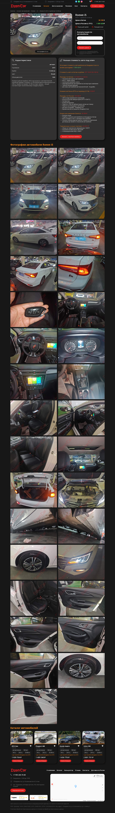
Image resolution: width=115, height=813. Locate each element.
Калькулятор (68, 770)
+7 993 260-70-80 (99, 1)
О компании (37, 6)
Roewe (33, 11)
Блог (76, 6)
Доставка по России (98, 770)
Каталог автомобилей (23, 11)
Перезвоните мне (18, 790)
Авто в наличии (57, 6)
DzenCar (12, 11)
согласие (81, 53)
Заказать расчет (84, 48)
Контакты (84, 6)
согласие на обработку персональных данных (50, 809)
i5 (37, 11)
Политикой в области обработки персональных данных (88, 52)
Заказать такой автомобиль (71, 137)
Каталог (46, 6)
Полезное (68, 6)
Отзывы (78, 770)
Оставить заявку (97, 6)
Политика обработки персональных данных (23, 809)
